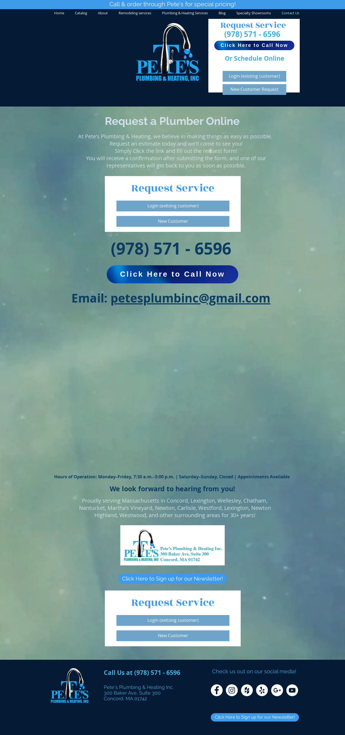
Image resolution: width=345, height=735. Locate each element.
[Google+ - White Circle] (277, 690)
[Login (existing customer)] (254, 76)
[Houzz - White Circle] (247, 690)
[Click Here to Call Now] (254, 45)
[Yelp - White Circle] (262, 690)
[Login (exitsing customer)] (172, 206)
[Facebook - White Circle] (217, 690)
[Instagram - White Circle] (232, 690)
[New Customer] (172, 221)
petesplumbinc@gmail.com (190, 298)
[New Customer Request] (254, 89)
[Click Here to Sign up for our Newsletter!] (172, 578)
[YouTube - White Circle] (292, 690)
